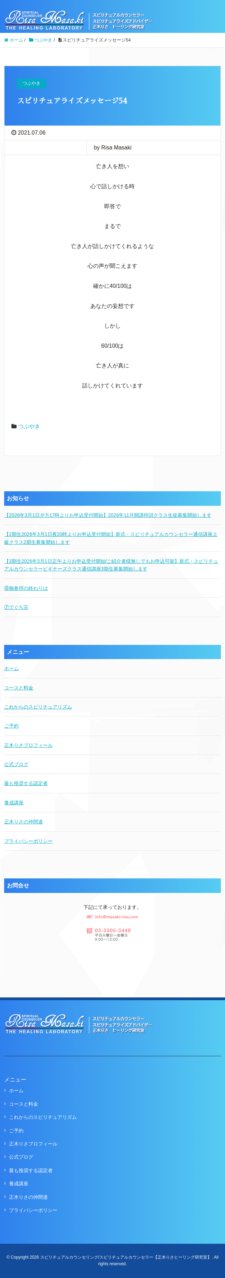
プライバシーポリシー (28, 841)
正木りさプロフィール (28, 745)
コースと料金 (18, 688)
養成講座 (14, 802)
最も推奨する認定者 (26, 783)
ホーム (11, 668)
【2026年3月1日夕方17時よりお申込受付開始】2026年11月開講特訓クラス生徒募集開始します (108, 515)
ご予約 (11, 726)
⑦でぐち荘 (16, 607)
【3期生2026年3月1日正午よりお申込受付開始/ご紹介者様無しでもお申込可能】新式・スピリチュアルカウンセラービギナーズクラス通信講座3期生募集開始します (111, 565)
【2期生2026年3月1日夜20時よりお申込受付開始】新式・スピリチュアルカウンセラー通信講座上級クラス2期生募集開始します (110, 538)
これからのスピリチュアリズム (38, 707)
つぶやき (29, 426)
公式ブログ (16, 764)
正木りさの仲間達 (23, 821)
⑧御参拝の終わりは (26, 588)
